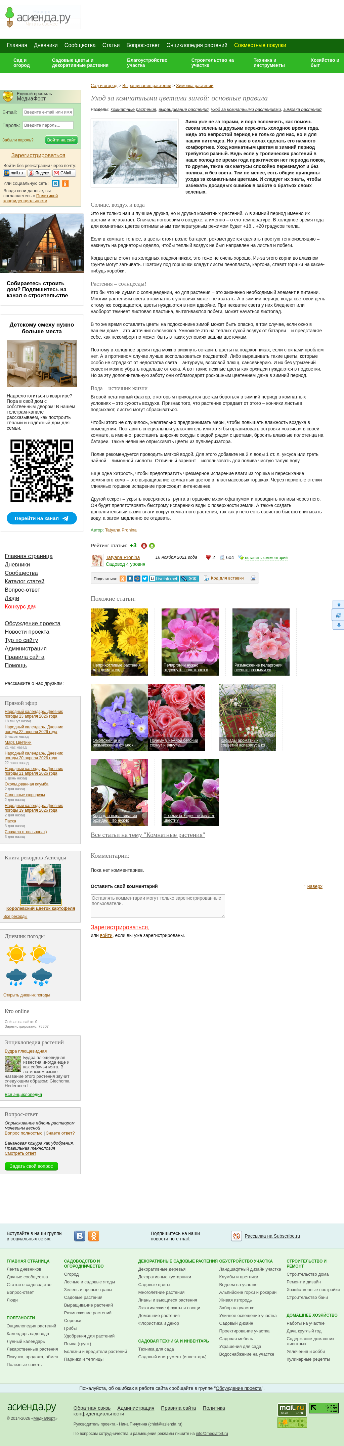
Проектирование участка (244, 1330)
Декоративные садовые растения (178, 1261)
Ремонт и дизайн (304, 1281)
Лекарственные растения (32, 1349)
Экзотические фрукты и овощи (169, 1307)
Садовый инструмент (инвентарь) (172, 1356)
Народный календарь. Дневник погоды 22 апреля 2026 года (34, 729)
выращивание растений (184, 109)
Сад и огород (21, 62)
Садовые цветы (154, 1284)
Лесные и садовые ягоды (89, 1281)
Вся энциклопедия (23, 1094)
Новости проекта (27, 632)
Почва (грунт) (77, 1343)
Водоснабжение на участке (246, 1354)
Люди (12, 598)
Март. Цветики (18, 742)
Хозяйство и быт (325, 62)
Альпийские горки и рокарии (248, 1292)
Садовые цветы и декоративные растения (80, 62)
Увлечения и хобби (306, 1351)
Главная (17, 45)
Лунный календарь (26, 1341)
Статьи (111, 45)
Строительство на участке (212, 62)
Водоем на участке (238, 1284)
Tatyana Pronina (121, 530)
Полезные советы (25, 1364)
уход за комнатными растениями (246, 109)
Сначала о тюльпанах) (26, 832)
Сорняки (72, 1320)
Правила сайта (24, 657)
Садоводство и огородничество (84, 1264)
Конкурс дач (21, 606)
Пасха (10, 821)
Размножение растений (88, 1312)
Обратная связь (92, 1408)
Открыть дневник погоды (26, 995)
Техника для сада (156, 1349)
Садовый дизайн (236, 1323)
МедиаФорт (44, 1418)
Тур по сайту (21, 640)
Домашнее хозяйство (312, 1315)
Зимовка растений (195, 85)
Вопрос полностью (23, 1133)
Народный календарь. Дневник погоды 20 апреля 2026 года (34, 755)
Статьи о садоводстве (29, 1284)
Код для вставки (227, 578)
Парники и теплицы (83, 1359)
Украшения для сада (240, 1346)
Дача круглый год (304, 1330)
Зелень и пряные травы (88, 1289)
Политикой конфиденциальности (30, 198)
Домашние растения (159, 1315)
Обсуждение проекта (32, 623)
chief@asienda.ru (165, 1424)
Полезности (21, 1318)
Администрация (26, 648)
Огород (71, 1274)
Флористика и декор (158, 1323)
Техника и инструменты (269, 62)
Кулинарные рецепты (308, 1359)
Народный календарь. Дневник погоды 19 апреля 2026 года (34, 808)
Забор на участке (237, 1307)
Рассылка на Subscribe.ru (272, 1236)
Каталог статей (24, 581)
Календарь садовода (28, 1333)
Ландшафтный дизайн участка (250, 1269)
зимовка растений (302, 109)
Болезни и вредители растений (95, 1351)
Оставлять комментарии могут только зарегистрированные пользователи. (158, 906)
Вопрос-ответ (143, 45)
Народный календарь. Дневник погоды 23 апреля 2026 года (34, 714)
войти (106, 935)
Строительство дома (308, 1274)
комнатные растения (133, 109)
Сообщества (80, 45)
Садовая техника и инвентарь (173, 1341)
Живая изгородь (235, 1300)
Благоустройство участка (147, 62)
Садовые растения (83, 1297)
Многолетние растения (161, 1292)
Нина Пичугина (133, 1424)
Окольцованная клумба (26, 784)
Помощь (16, 665)
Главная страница (29, 556)
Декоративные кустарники (164, 1276)
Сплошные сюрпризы (25, 795)
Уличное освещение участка (248, 1315)
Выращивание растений (146, 85)
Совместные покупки (260, 45)
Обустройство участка (246, 1261)
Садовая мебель (236, 1338)
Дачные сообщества (27, 1276)
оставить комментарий (266, 557)
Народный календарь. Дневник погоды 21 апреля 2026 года (34, 771)
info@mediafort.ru (212, 1433)
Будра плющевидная (26, 1051)
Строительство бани (307, 1297)
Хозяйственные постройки (313, 1289)
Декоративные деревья (162, 1269)
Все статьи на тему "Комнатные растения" (148, 834)
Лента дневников (24, 1269)
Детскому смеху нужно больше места (42, 328)
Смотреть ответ (20, 1153)
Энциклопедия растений (197, 45)
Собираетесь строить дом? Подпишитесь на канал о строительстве (37, 289)
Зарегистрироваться (119, 927)
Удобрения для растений (89, 1335)
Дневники (46, 45)
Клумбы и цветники (238, 1276)
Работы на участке (306, 1323)
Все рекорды (15, 916)
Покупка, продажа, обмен (32, 1356)
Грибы (70, 1328)
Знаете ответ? (60, 1133)
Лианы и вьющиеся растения (167, 1300)
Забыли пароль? (18, 140)
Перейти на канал (37, 518)
